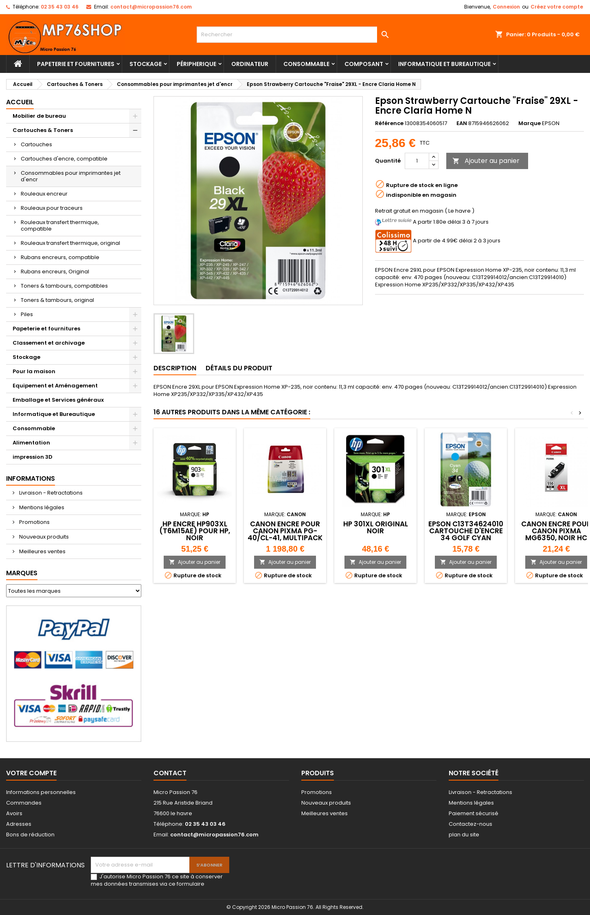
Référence (389, 123)
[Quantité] (417, 161)
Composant (363, 64)
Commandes (24, 803)
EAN (461, 123)
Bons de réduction (30, 834)
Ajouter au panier (486, 160)
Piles (27, 314)
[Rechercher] (295, 34)
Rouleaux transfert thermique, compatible (60, 225)
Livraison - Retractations (50, 493)
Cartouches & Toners (43, 130)
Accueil (20, 102)
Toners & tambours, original (57, 300)
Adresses (18, 824)
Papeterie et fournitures (75, 64)
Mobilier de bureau (39, 116)
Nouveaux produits (43, 537)
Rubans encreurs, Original (55, 271)
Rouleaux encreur (44, 194)
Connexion (506, 6)
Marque (529, 123)
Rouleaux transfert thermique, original (70, 243)
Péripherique (196, 64)
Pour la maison (34, 371)
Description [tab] (175, 368)
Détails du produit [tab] (239, 368)
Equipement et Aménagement (55, 385)
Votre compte (31, 773)
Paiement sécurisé (473, 813)
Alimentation (31, 443)
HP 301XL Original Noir (375, 527)
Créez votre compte (557, 6)
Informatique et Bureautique (444, 64)
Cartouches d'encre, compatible (64, 159)
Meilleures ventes (42, 551)
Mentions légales (41, 507)
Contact (170, 773)
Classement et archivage (49, 343)
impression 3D (33, 457)
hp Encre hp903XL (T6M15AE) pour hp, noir (194, 531)
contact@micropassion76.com (151, 6)
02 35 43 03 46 (60, 6)
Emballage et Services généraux (58, 400)
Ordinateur (249, 64)
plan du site (464, 834)
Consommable (306, 64)
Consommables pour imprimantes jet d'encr (71, 176)
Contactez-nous (470, 824)
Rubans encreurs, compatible (60, 257)
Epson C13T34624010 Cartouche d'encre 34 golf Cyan (465, 531)
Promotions (34, 522)
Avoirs (14, 813)
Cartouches (36, 144)
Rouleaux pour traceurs (52, 208)
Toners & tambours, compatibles (64, 286)
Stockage (145, 64)
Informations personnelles (41, 792)
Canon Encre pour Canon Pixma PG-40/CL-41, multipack (285, 531)
